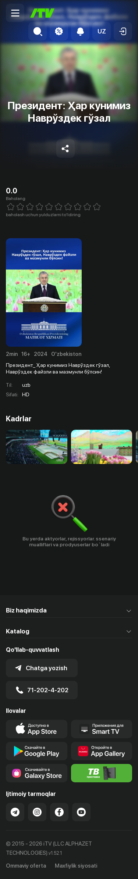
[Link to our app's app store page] (36, 729)
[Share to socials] (65, 148)
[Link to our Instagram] (37, 812)
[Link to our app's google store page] (36, 751)
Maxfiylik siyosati (76, 865)
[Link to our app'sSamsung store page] (36, 773)
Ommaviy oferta (26, 865)
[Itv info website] (101, 773)
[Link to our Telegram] (15, 812)
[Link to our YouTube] (81, 812)
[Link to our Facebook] (59, 812)
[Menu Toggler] (15, 13)
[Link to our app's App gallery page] (101, 751)
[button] (101, 31)
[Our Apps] (101, 729)
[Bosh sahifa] (42, 13)
